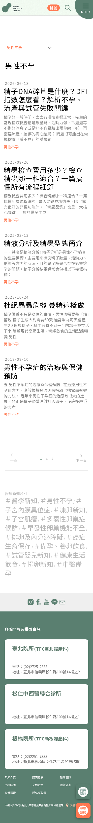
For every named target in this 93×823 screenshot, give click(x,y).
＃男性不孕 (56, 500)
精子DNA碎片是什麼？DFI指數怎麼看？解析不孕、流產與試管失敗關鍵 (45, 99)
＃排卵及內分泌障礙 (34, 536)
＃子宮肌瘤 (21, 518)
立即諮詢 (83, 791)
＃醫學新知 (21, 500)
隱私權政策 (39, 793)
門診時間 (10, 785)
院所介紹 (10, 777)
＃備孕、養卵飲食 (59, 545)
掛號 (53, 7)
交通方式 (37, 785)
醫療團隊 (65, 777)
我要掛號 (83, 810)
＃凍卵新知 (69, 509)
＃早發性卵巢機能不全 (53, 527)
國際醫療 (37, 777)
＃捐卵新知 (37, 564)
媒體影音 (10, 793)
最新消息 (65, 785)
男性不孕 (11, 146)
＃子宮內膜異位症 (43, 505)
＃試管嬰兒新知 (27, 554)
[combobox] (30, 48)
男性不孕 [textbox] (14, 47)
